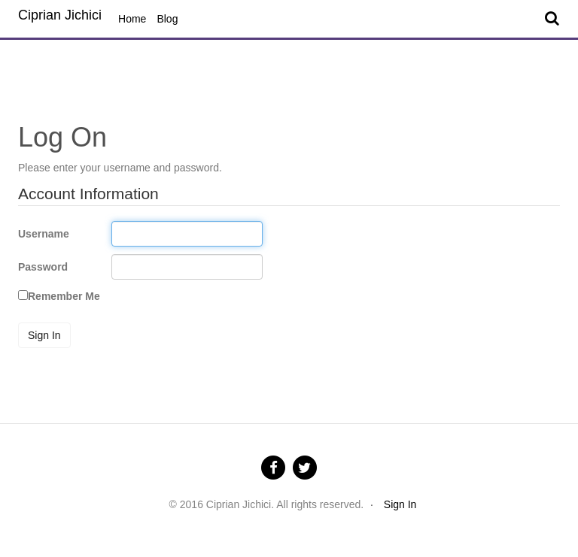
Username (43, 234)
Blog (167, 19)
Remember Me (64, 296)
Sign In (44, 335)
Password (43, 267)
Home (132, 19)
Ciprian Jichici (60, 15)
